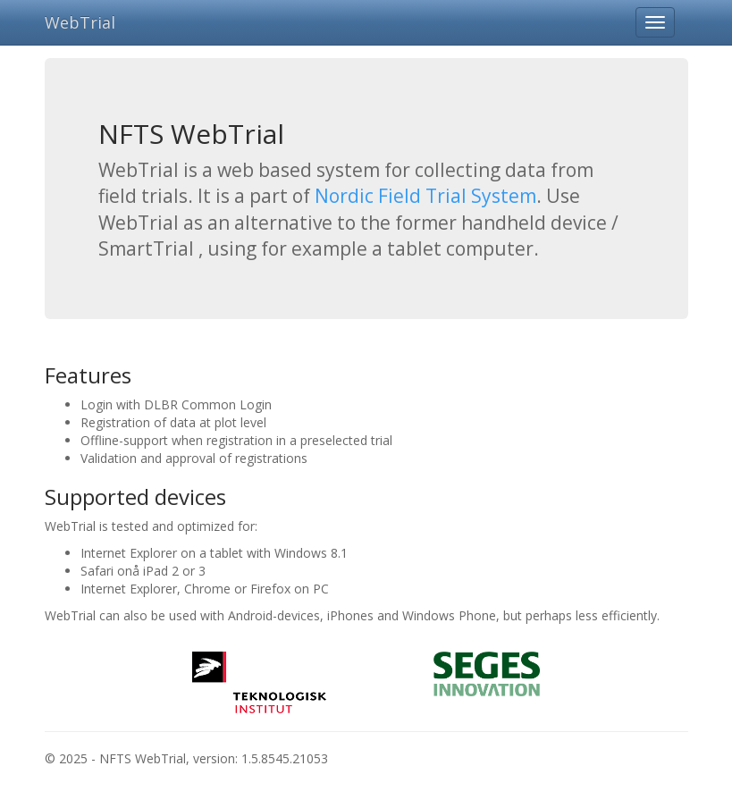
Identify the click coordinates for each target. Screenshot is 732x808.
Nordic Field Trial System (425, 195)
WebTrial (80, 22)
